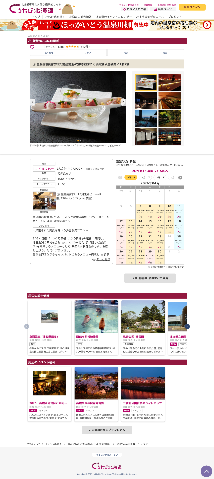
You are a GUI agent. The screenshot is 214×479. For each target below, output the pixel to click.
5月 (143, 177)
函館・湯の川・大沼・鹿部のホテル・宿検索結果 (89, 443)
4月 (129, 177)
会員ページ (163, 9)
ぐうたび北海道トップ (107, 454)
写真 (126, 52)
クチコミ (50, 46)
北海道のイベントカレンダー (114, 17)
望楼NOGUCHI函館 (43, 41)
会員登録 (148, 4)
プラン (87, 52)
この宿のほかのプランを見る (107, 430)
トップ (36, 17)
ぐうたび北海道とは (129, 4)
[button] (123, 102)
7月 (173, 177)
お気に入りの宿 (134, 9)
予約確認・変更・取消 (166, 4)
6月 (158, 177)
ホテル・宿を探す (54, 17)
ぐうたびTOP (33, 443)
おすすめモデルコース (150, 17)
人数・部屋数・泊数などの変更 (150, 278)
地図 (165, 52)
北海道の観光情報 (80, 17)
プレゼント (175, 17)
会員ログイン (192, 7)
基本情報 (49, 52)
